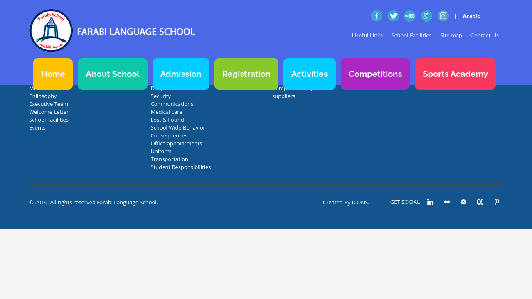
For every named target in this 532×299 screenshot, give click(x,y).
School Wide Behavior (178, 127)
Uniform (161, 151)
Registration (246, 74)
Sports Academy (455, 74)
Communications (172, 104)
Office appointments (176, 143)
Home (53, 74)
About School (112, 74)
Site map (451, 35)
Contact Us (484, 35)
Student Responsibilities (181, 167)
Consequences (169, 135)
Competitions (375, 74)
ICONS (360, 202)
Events (37, 127)
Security (161, 96)
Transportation (170, 159)
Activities (309, 74)
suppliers (283, 96)
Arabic (471, 16)
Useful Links (367, 35)
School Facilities (411, 35)
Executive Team (48, 104)
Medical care (166, 111)
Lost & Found (167, 119)
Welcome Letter (49, 111)
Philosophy (43, 96)
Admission (181, 74)
